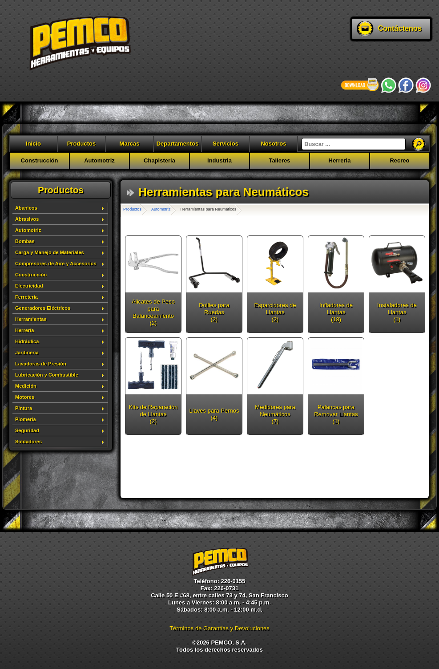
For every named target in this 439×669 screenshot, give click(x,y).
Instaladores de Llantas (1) (397, 312)
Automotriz (99, 160)
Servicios (225, 143)
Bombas (25, 241)
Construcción (39, 160)
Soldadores (28, 441)
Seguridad (27, 430)
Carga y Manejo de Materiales (49, 252)
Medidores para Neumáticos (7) (275, 414)
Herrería (24, 330)
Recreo (399, 160)
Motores (24, 397)
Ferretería (26, 297)
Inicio (33, 143)
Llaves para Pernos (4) (214, 414)
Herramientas (31, 319)
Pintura (23, 408)
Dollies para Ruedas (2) (214, 312)
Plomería (25, 419)
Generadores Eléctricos (42, 308)
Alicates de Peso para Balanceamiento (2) (153, 312)
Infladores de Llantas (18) (336, 312)
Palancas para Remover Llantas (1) (336, 414)
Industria (219, 160)
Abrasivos (27, 219)
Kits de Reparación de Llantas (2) (153, 414)
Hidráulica (27, 341)
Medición (25, 386)
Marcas (130, 143)
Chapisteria (159, 160)
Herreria (340, 160)
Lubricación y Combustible (46, 374)
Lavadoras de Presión (40, 363)
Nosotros (273, 143)
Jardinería (27, 352)
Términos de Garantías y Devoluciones (219, 628)
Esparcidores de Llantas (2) (275, 312)
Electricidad (29, 285)
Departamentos (178, 143)
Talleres (279, 160)
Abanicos (26, 208)
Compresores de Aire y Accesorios (56, 263)
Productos (81, 143)
